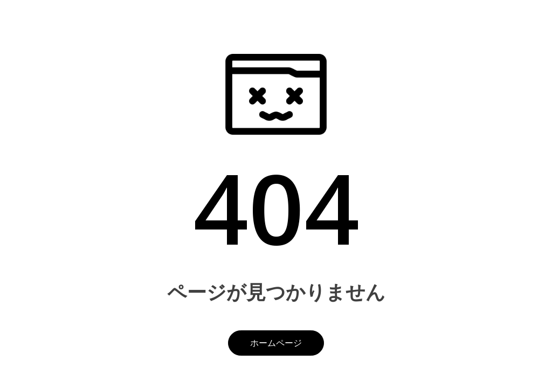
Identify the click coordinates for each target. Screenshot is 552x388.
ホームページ (276, 343)
